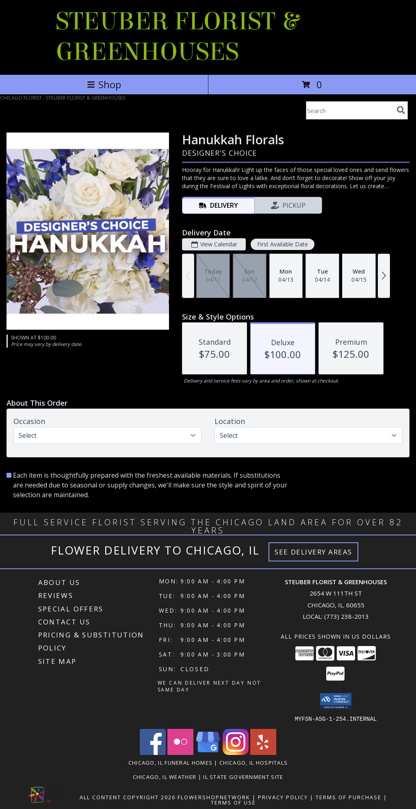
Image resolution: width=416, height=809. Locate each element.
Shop (104, 84)
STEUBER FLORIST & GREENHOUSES (177, 36)
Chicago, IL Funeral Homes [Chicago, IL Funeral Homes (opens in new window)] (170, 762)
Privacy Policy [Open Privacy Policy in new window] (283, 796)
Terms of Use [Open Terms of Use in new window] (233, 802)
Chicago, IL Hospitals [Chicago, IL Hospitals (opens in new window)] (253, 762)
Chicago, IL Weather (165, 776)
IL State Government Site (243, 776)
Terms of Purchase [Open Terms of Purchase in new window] (348, 796)
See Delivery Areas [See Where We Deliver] (313, 552)
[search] (400, 110)
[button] (335, 701)
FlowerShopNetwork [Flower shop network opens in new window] (214, 796)
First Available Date (282, 244)
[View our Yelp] (263, 752)
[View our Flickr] (180, 752)
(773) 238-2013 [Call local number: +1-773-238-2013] (346, 616)
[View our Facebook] (153, 752)
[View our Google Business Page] (208, 752)
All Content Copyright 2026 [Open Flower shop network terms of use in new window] (128, 796)
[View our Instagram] (236, 752)
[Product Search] (349, 110)
